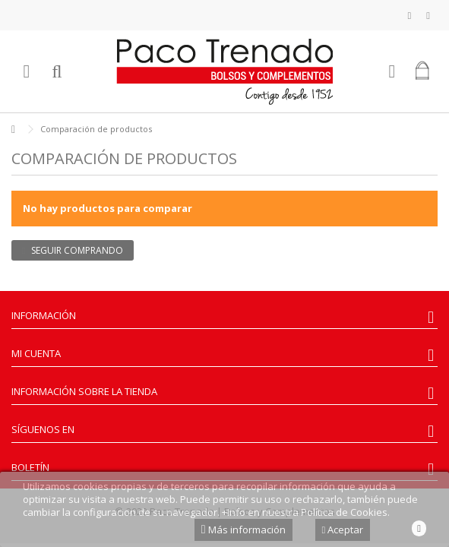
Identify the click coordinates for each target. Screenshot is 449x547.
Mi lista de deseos (410, 16)
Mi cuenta (36, 353)
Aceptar (343, 529)
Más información (243, 529)
